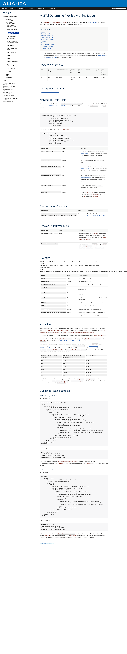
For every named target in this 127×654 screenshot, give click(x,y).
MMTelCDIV (9, 55)
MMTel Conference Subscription (10, 46)
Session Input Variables (47, 37)
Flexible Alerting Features (12, 31)
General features (9, 77)
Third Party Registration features (10, 73)
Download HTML (52, 8)
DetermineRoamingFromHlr (12, 27)
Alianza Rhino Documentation (8, 8)
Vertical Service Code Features (11, 69)
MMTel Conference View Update (12, 49)
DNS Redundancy (8, 90)
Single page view (41, 8)
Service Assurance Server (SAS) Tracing (11, 99)
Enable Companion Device (9, 96)
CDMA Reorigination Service (10, 78)
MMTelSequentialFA (51, 57)
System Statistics (7, 93)
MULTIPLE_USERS (48, 46)
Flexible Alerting (93, 22)
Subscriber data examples (47, 44)
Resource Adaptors (8, 92)
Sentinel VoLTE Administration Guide (10, 16)
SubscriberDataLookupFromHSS (50, 92)
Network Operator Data (47, 35)
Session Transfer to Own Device (12, 64)
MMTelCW (9, 57)
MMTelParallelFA (102, 55)
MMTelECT (9, 58)
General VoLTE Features (11, 20)
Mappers (6, 80)
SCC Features (8, 71)
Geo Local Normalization (12, 38)
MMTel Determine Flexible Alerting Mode (13, 33)
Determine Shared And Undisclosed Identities (11, 26)
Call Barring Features (11, 23)
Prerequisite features (46, 33)
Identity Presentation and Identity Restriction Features (12, 42)
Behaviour (43, 42)
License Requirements (9, 95)
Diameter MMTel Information (12, 29)
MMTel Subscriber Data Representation (11, 53)
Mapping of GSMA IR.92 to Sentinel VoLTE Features (9, 82)
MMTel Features (9, 22)
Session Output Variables (47, 39)
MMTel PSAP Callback (11, 51)
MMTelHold (9, 60)
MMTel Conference (10, 44)
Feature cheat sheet (46, 32)
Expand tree (11, 101)
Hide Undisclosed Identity (12, 39)
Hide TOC (31, 8)
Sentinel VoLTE (22, 8)
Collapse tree (5, 101)
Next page (51, 543)
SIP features (8, 19)
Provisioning (6, 84)
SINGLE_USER (47, 48)
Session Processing (8, 87)
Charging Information (8, 89)
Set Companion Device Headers (11, 66)
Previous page (43, 543)
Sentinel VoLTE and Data (9, 86)
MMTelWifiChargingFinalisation (13, 61)
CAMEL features (9, 75)
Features (6, 17)
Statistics (43, 41)
